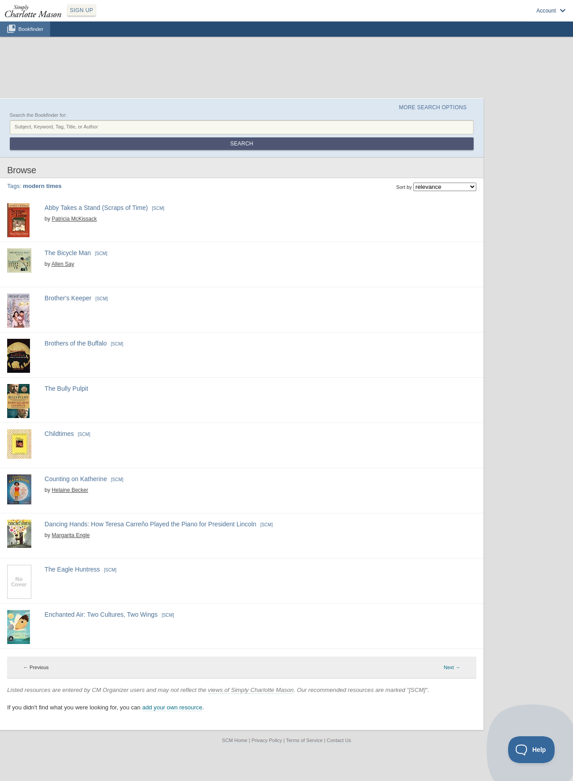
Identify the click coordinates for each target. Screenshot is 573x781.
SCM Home (235, 740)
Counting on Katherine (76, 478)
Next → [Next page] (452, 667)
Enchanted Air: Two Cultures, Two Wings (101, 614)
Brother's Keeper (68, 298)
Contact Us (339, 740)
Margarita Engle (71, 535)
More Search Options (432, 107)
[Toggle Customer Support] (531, 749)
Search (241, 144)
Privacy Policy (267, 740)
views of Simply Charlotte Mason (251, 690)
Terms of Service (304, 740)
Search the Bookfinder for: (38, 115)
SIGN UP (81, 10)
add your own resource (172, 707)
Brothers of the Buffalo (76, 343)
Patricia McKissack (74, 219)
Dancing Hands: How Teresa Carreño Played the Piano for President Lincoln (151, 524)
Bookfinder (30, 29)
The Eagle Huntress (72, 569)
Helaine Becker (70, 490)
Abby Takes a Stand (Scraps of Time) (96, 207)
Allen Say (62, 264)
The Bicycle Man (68, 252)
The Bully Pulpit (66, 388)
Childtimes (59, 433)
